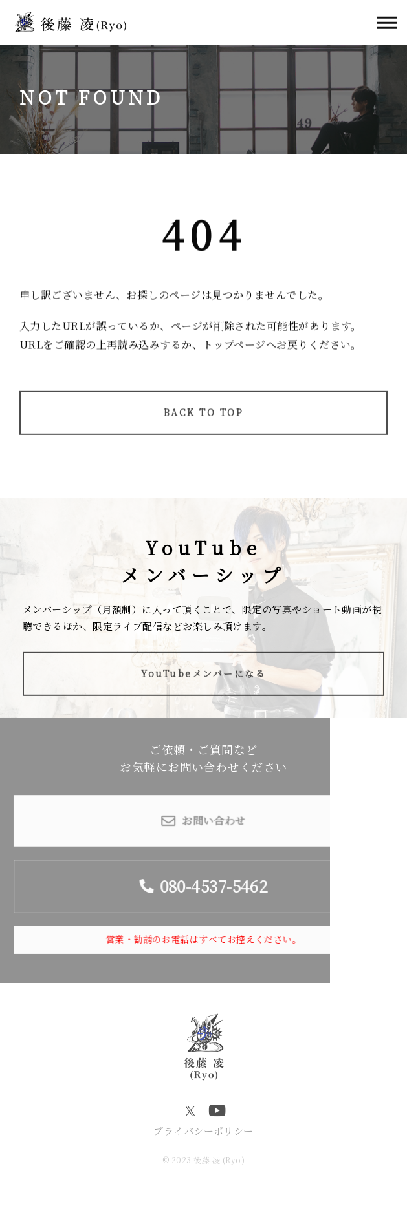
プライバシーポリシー (203, 1130)
